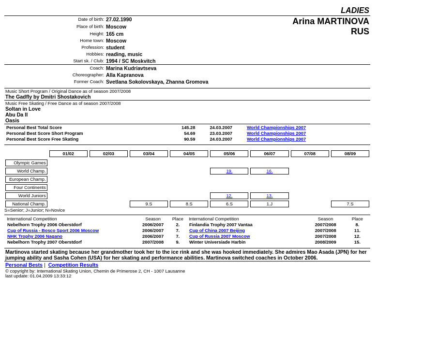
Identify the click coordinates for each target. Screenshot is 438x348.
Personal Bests (24, 265)
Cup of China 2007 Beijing (217, 230)
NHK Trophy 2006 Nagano (34, 236)
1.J (269, 204)
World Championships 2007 (276, 127)
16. (270, 171)
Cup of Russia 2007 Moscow (219, 236)
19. (229, 171)
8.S (189, 204)
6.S (229, 204)
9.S (149, 204)
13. (270, 195)
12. (229, 195)
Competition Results (73, 265)
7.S (350, 204)
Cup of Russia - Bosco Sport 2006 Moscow (53, 230)
